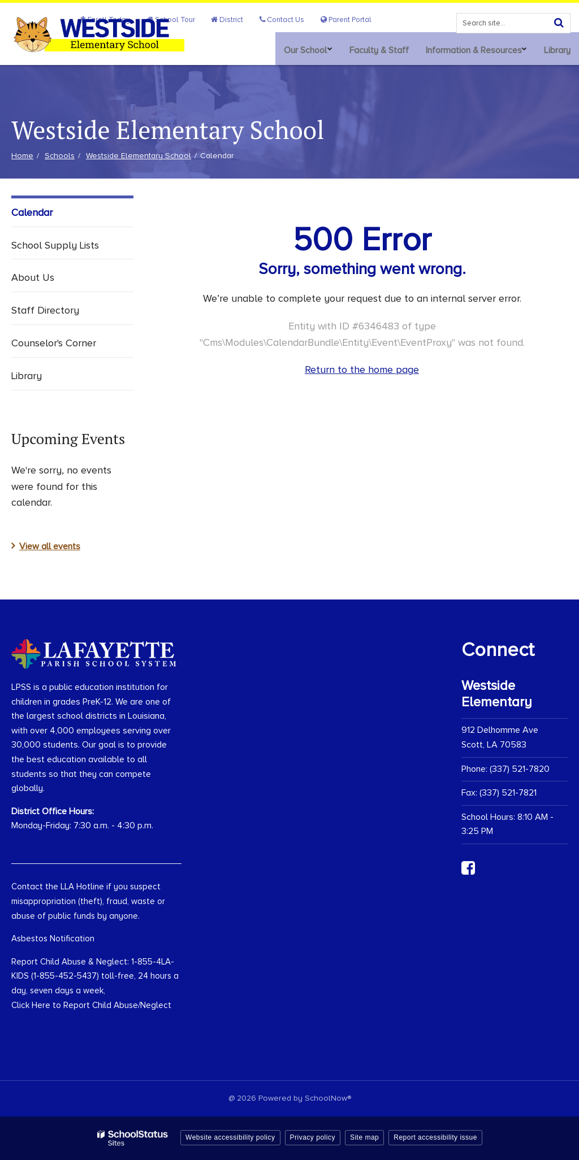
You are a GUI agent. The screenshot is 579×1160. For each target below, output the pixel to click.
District (242, 19)
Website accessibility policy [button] (230, 1137)
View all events (49, 546)
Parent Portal (349, 19)
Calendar (32, 212)
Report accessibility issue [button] (435, 1137)
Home (22, 155)
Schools (60, 155)
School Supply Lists (55, 245)
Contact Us (291, 19)
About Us (32, 277)
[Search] (558, 21)
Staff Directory (45, 310)
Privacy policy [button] (312, 1137)
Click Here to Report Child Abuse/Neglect (91, 1005)
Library (26, 376)
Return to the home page (362, 369)
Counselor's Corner (53, 343)
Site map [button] (364, 1137)
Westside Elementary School (138, 155)
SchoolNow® (328, 1098)
